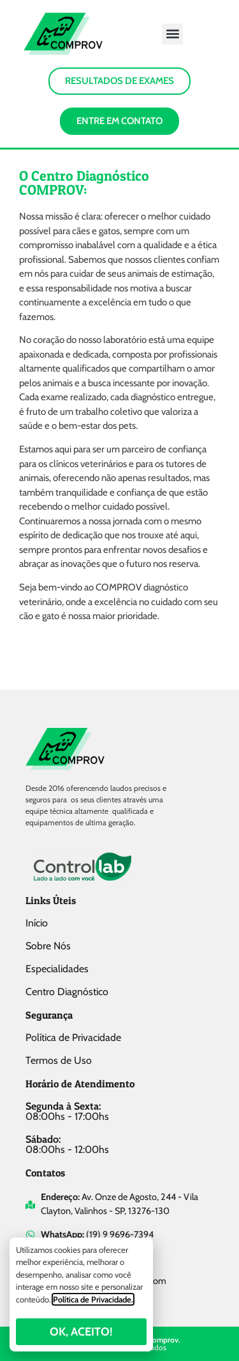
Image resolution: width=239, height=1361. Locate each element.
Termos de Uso (58, 1060)
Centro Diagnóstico (66, 992)
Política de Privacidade (73, 1037)
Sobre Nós (48, 946)
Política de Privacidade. (93, 1299)
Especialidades (57, 969)
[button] (172, 34)
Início (36, 923)
